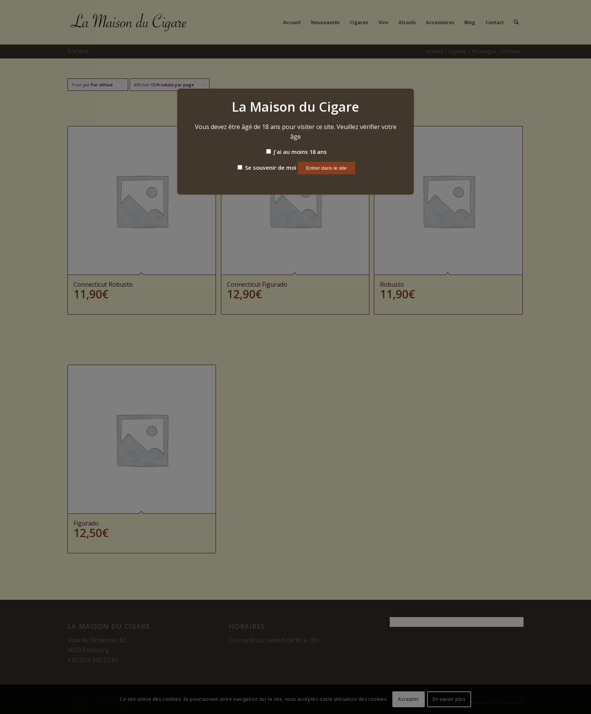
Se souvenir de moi (266, 167)
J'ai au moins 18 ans (296, 151)
